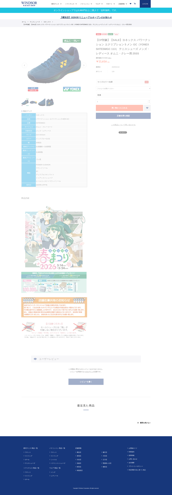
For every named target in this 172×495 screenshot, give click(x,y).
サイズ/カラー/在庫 (105, 82)
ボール (27, 459)
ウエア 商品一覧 (55, 468)
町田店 (79, 467)
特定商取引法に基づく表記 (137, 470)
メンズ (53, 472)
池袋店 (79, 463)
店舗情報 (78, 448)
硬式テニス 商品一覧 (30, 448)
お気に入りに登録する (147, 108)
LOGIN (145, 4)
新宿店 (79, 456)
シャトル (54, 459)
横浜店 (79, 452)
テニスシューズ (30, 463)
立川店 (105, 459)
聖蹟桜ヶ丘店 (107, 463)
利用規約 (131, 452)
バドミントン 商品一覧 (57, 448)
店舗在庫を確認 (123, 116)
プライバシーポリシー (136, 466)
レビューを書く (86, 382)
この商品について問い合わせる (123, 125)
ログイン (90, 372)
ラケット (28, 452)
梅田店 (105, 467)
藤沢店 (105, 452)
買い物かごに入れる (119, 108)
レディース (54, 476)
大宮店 (105, 456)
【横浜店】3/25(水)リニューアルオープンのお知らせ (86, 17)
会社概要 (131, 462)
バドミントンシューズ (58, 463)
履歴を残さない (145, 423)
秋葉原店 (80, 470)
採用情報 (131, 455)
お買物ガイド (133, 448)
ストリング (28, 456)
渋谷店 (79, 459)
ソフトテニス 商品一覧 (31, 468)
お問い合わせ (133, 459)
